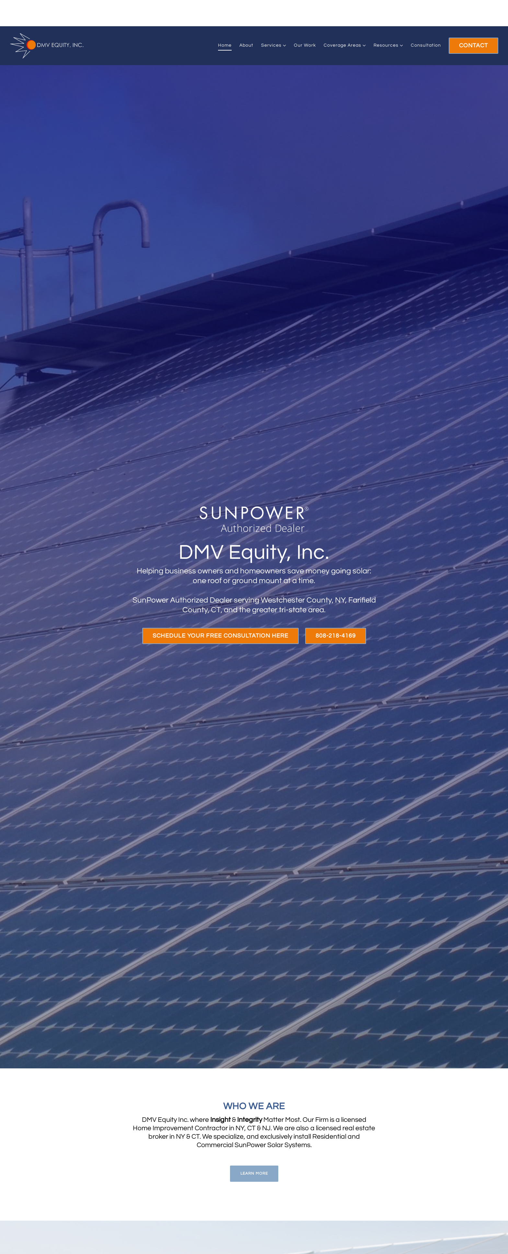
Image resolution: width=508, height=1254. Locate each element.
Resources (386, 45)
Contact (473, 45)
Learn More (254, 1173)
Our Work (305, 45)
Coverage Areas (342, 45)
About (246, 45)
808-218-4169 (336, 636)
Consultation (426, 45)
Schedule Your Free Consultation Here (220, 636)
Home (225, 45)
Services (271, 45)
